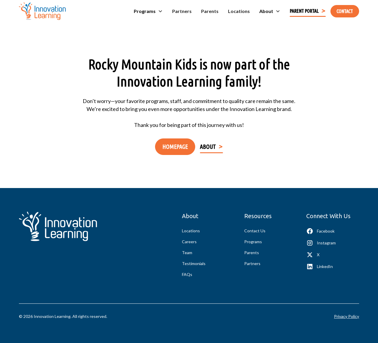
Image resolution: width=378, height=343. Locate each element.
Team (187, 252)
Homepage (175, 146)
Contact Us (254, 230)
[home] (42, 11)
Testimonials (194, 263)
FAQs (187, 274)
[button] (148, 11)
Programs (253, 241)
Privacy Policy (346, 316)
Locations (239, 11)
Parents (210, 11)
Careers (189, 241)
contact (345, 11)
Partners (182, 11)
